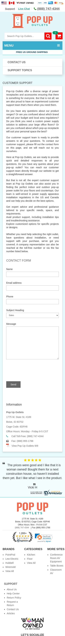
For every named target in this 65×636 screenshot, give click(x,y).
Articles (11, 613)
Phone (9, 296)
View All (9, 571)
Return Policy (14, 597)
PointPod (10, 554)
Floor (29, 558)
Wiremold (10, 567)
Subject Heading (15, 310)
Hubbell (9, 563)
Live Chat (24, 8)
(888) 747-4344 (22, 527)
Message (11, 324)
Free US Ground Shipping (32, 52)
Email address (14, 282)
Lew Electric (11, 558)
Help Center (13, 593)
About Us (12, 589)
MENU (8, 45)
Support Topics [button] (20, 70)
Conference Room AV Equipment (56, 558)
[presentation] (34, 370)
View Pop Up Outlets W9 (25, 445)
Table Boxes (56, 565)
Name (9, 269)
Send (13, 384)
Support (10, 8)
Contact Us (17, 62)
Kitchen (31, 554)
